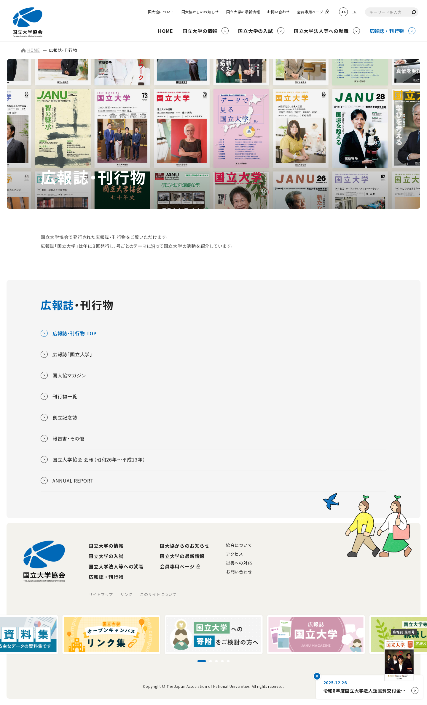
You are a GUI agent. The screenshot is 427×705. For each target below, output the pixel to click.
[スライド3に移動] (216, 661)
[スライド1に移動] (201, 661)
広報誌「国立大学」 (67, 354)
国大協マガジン (63, 375)
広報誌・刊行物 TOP (69, 333)
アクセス (234, 554)
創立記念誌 (59, 417)
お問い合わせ (278, 12)
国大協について (161, 12)
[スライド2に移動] (210, 661)
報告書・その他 (62, 438)
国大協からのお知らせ (200, 12)
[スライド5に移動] (228, 661)
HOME (30, 50)
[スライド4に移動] (222, 661)
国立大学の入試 (106, 556)
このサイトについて (158, 594)
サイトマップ (101, 594)
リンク (126, 594)
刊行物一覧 (59, 396)
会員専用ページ (310, 12)
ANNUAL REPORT (67, 480)
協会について (239, 545)
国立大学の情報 (106, 545)
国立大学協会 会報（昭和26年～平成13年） (93, 459)
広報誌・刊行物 (106, 576)
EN (354, 11)
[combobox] (391, 12)
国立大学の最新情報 (243, 12)
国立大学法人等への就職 (116, 566)
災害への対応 (239, 563)
